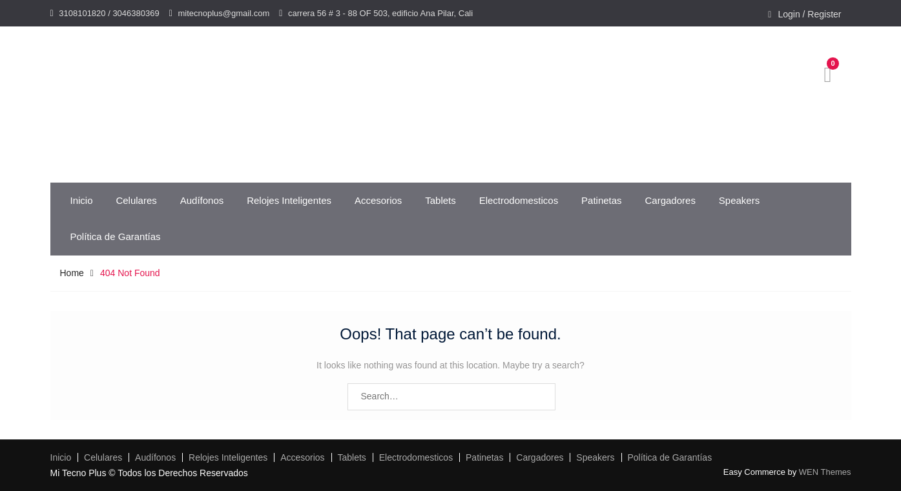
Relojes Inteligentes (289, 200)
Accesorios (378, 200)
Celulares (136, 200)
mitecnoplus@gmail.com (223, 13)
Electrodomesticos (519, 200)
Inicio (81, 200)
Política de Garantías (115, 236)
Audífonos (202, 200)
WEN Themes (825, 472)
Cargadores (670, 200)
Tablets (440, 200)
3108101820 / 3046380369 (109, 13)
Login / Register (809, 14)
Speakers (739, 200)
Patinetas (601, 200)
